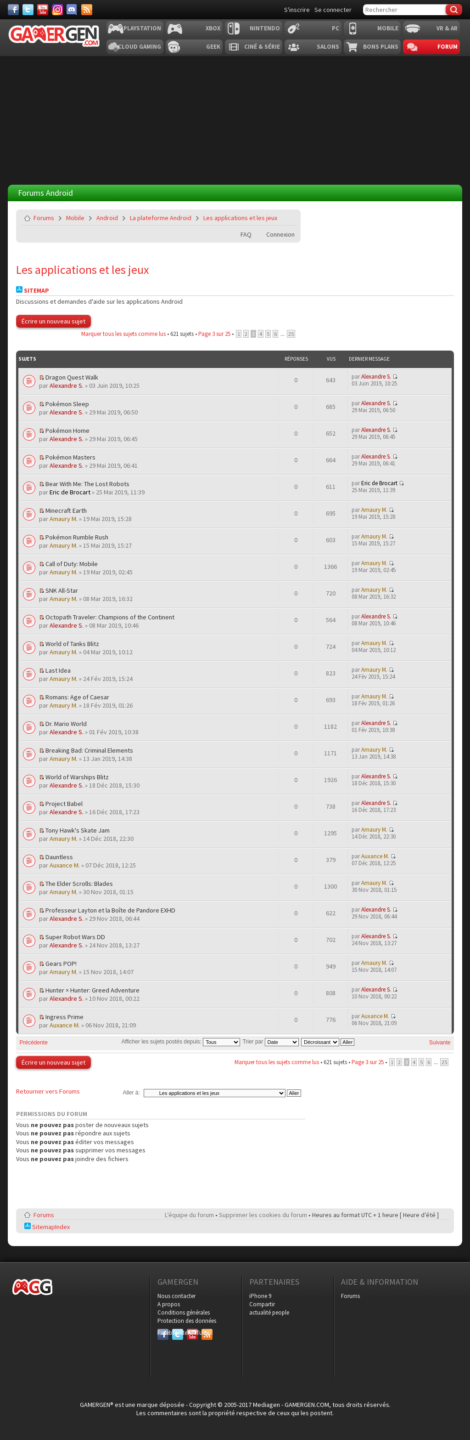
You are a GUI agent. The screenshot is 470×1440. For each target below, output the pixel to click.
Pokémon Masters (70, 457)
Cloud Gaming (139, 47)
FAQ (246, 234)
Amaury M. (64, 519)
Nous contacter (176, 1296)
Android (107, 218)
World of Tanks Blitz (72, 644)
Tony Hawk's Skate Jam (77, 830)
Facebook (162, 1333)
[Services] (86, 9)
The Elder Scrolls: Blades (79, 883)
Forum (447, 47)
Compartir (262, 1304)
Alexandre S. (67, 385)
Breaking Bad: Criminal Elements (89, 750)
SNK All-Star (61, 590)
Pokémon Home (67, 430)
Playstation (142, 28)
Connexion (280, 234)
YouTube (192, 1333)
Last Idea (58, 670)
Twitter (177, 1333)
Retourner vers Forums (48, 1091)
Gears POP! (61, 963)
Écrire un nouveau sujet (53, 321)
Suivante (440, 1042)
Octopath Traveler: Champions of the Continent (109, 617)
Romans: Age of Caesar (77, 697)
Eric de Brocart (70, 492)
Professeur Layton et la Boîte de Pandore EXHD (110, 910)
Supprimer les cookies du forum (263, 1215)
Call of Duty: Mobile (71, 564)
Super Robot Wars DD (75, 937)
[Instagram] (57, 9)
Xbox (213, 28)
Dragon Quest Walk (71, 377)
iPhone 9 (260, 1296)
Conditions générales (183, 1312)
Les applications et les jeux (240, 218)
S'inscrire (297, 10)
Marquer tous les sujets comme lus (123, 334)
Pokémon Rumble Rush (76, 537)
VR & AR (447, 28)
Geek (213, 47)
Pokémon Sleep (67, 404)
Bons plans (380, 47)
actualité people (269, 1312)
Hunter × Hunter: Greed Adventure (92, 990)
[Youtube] (42, 9)
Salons (328, 47)
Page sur (214, 334)
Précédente (34, 1042)
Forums (44, 218)
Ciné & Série (262, 47)
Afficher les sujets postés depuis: (180, 1041)
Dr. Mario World (66, 724)
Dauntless (59, 857)
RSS (206, 1333)
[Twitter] (28, 9)
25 (291, 333)
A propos (168, 1304)
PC (335, 28)
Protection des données (186, 1321)
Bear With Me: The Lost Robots (87, 484)
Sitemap (32, 291)
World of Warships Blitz (77, 777)
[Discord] (72, 9)
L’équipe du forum (189, 1215)
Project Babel (64, 803)
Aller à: (131, 1092)
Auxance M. (65, 865)
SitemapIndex (47, 1227)
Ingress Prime (64, 1017)
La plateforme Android (160, 218)
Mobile (387, 28)
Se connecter (333, 10)
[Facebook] (13, 9)
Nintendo (265, 28)
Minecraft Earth (66, 510)
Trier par (270, 1041)
